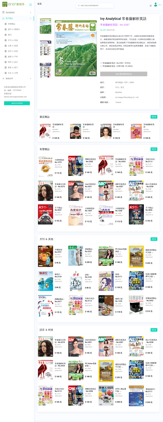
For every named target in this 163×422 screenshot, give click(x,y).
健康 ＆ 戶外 (11, 57)
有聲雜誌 (10, 24)
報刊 (8, 35)
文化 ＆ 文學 (11, 73)
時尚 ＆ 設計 (11, 62)
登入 (160, 5)
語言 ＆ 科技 (11, 51)
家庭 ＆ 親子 (11, 67)
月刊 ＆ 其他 (11, 40)
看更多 (154, 117)
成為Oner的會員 (17, 103)
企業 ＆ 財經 (11, 46)
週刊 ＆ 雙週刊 (12, 29)
